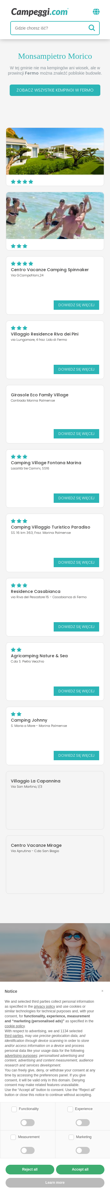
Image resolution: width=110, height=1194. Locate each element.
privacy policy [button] (44, 1006)
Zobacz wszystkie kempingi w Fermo (55, 90)
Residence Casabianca (35, 591)
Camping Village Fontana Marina (46, 463)
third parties (14, 1036)
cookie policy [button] (15, 1026)
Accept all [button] (80, 1169)
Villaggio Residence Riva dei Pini (44, 334)
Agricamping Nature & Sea (39, 656)
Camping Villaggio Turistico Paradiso (50, 527)
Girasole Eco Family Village (39, 395)
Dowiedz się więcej (76, 304)
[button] (102, 991)
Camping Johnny (29, 720)
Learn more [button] (55, 1183)
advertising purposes (21, 1056)
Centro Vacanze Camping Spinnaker (50, 270)
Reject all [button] (30, 1169)
